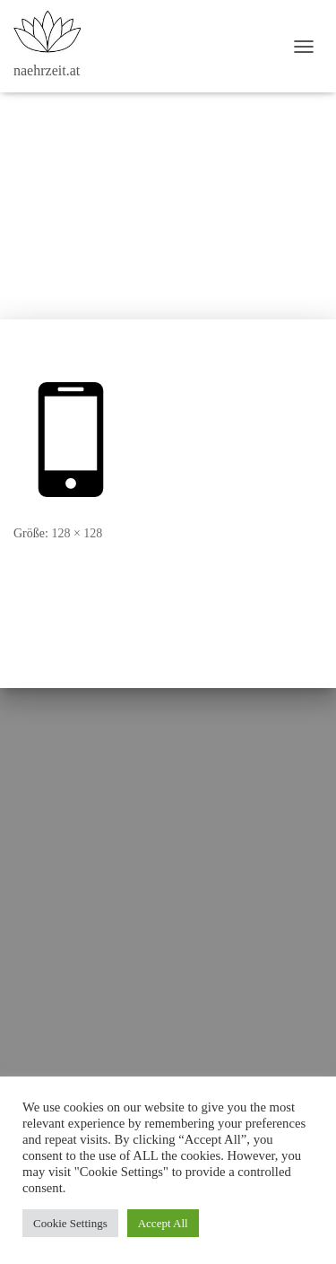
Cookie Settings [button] (70, 1223)
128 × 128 (76, 533)
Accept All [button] (163, 1223)
